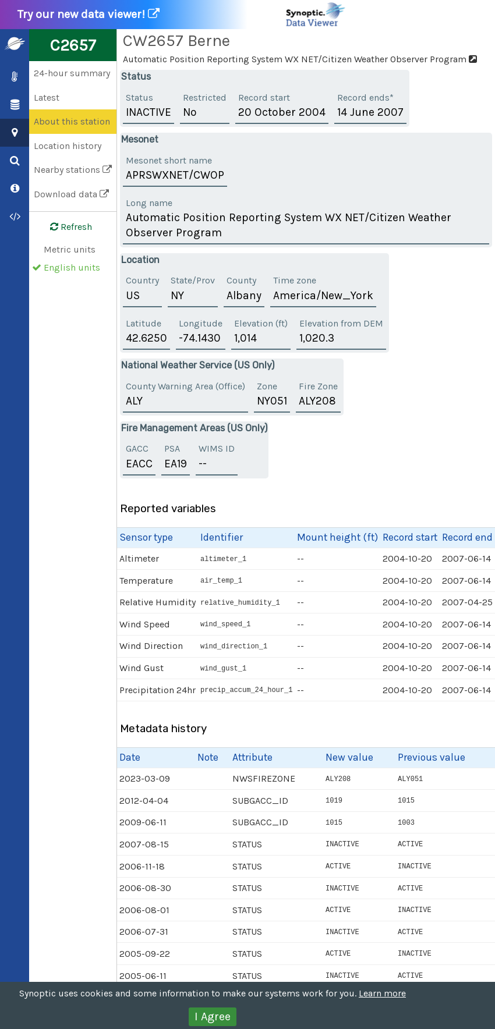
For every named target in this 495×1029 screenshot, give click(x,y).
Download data (71, 194)
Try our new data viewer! (181, 14)
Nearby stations (73, 169)
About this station (72, 121)
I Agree (213, 1016)
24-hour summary (72, 73)
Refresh (64, 227)
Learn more (382, 993)
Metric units (70, 249)
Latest (46, 97)
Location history (67, 145)
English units (72, 267)
